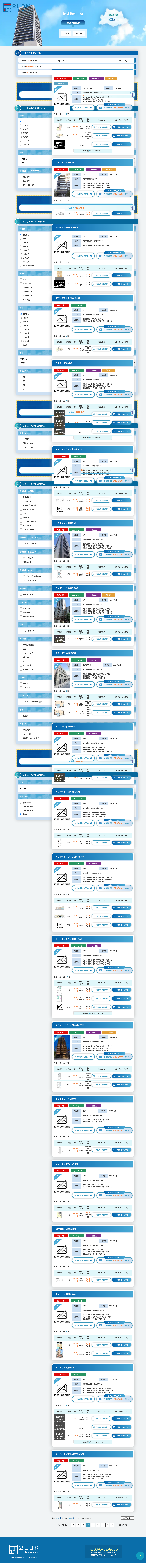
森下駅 (95, 1254)
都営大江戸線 (87, 1254)
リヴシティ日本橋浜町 (66, 523)
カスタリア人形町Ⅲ (65, 1367)
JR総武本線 (86, 813)
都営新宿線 (86, 99)
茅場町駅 (100, 187)
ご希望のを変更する (78, 60)
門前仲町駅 (99, 185)
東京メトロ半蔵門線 (89, 97)
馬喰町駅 (95, 813)
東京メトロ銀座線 (88, 472)
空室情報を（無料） (114, 107)
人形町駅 (100, 101)
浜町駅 (93, 99)
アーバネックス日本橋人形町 (69, 449)
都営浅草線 (86, 388)
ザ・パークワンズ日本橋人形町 (70, 1454)
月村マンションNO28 (65, 726)
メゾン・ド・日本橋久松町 (68, 791)
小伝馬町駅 (101, 611)
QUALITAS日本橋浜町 (66, 1229)
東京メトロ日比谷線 (89, 101)
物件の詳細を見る (83, 107)
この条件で (76, 207)
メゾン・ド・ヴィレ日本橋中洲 (70, 856)
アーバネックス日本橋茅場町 (69, 939)
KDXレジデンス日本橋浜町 (68, 298)
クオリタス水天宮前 (65, 162)
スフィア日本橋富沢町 (66, 653)
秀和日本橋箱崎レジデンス (68, 227)
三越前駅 (99, 472)
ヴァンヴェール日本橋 (66, 1099)
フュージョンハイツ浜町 (67, 1164)
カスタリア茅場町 (64, 363)
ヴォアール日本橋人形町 (67, 588)
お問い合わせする (122, 127)
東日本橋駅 (95, 815)
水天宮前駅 (101, 97)
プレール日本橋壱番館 (66, 1294)
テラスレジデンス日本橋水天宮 (70, 1025)
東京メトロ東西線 (88, 185)
